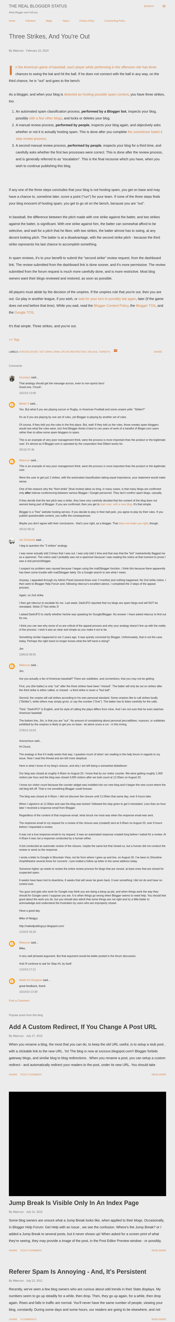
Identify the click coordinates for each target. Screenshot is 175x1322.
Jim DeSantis (27, 539)
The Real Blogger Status (38, 6)
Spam (56, 351)
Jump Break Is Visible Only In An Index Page (74, 1202)
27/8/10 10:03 (27, 730)
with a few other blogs (45, 118)
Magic (49, 20)
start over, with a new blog (116, 504)
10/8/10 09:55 (27, 654)
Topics (65, 20)
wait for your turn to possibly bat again (107, 299)
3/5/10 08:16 (26, 529)
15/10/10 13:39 (28, 991)
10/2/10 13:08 (27, 393)
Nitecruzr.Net (28, 351)
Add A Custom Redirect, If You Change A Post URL (83, 1026)
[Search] (149, 6)
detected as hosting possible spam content (96, 94)
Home (12, 20)
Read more (159, 1074)
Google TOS (24, 312)
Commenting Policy (114, 20)
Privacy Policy (86, 20)
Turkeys (104, 351)
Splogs (93, 351)
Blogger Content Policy (111, 305)
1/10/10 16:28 (27, 931)
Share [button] (158, 351)
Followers (30, 20)
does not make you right (133, 523)
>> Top (14, 340)
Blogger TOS (146, 305)
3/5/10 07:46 (26, 449)
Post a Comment (19, 1000)
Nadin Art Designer (30, 980)
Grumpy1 (24, 377)
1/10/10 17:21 (27, 969)
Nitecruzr (24, 460)
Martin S (24, 403)
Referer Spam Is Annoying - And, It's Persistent (77, 1271)
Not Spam (46, 351)
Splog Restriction (73, 351)
